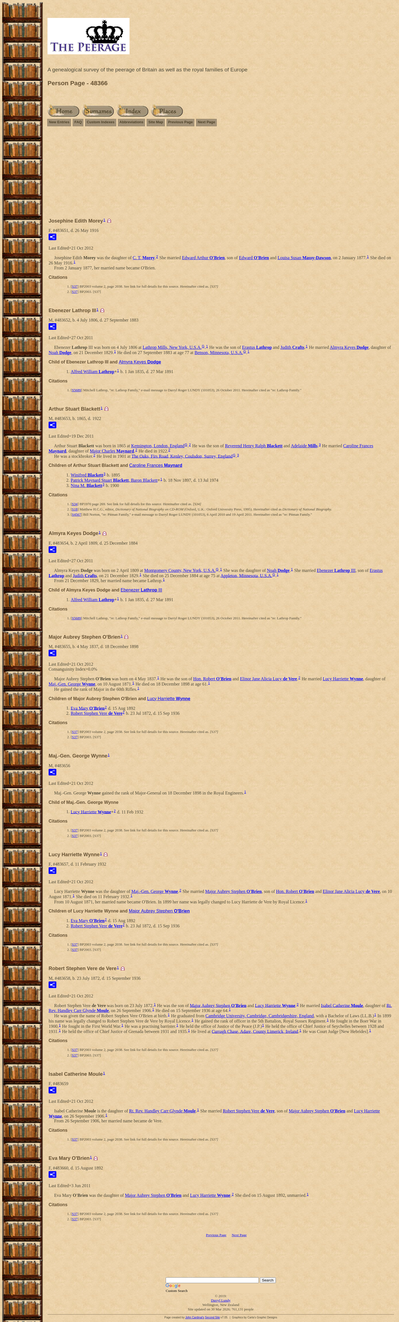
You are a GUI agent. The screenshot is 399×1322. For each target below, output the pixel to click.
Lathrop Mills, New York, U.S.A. (172, 347)
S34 (74, 504)
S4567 (76, 514)
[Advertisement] (221, 174)
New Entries (59, 122)
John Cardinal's (194, 1317)
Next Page (206, 122)
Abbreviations (132, 122)
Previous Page (180, 122)
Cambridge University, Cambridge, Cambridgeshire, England (259, 1015)
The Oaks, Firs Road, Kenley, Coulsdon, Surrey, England (181, 456)
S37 (74, 286)
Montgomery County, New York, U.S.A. (180, 570)
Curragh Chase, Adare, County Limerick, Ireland (255, 1031)
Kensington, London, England (157, 445)
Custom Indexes (100, 122)
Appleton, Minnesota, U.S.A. (246, 575)
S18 (74, 509)
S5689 (76, 390)
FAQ (78, 122)
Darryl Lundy (221, 1300)
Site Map (155, 122)
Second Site (212, 1317)
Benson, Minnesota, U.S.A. (219, 352)
